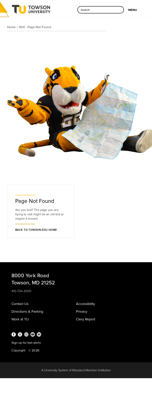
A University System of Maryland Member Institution (76, 370)
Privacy (81, 311)
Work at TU (20, 319)
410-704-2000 (21, 291)
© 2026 (33, 350)
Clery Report (85, 319)
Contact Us (19, 304)
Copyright (18, 350)
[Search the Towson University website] (100, 9)
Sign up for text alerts (26, 343)
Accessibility (85, 304)
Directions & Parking (27, 311)
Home (11, 27)
